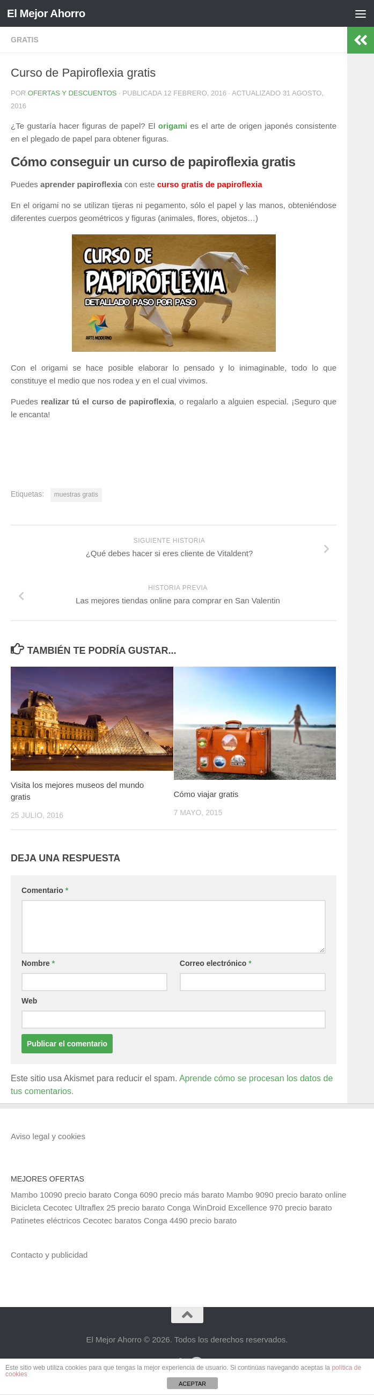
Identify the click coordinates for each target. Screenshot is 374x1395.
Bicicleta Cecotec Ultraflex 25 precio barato (88, 1207)
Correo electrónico (216, 963)
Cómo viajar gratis (206, 794)
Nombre (38, 963)
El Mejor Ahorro (47, 13)
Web (29, 1001)
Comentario (44, 890)
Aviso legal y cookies (48, 1136)
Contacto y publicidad (49, 1254)
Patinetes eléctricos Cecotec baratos (76, 1220)
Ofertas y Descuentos (72, 93)
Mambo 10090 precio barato (61, 1194)
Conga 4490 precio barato (190, 1220)
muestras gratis (76, 494)
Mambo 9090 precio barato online (286, 1194)
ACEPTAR (192, 1384)
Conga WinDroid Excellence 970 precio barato (249, 1207)
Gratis (25, 39)
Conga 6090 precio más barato (169, 1194)
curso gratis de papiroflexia (209, 184)
